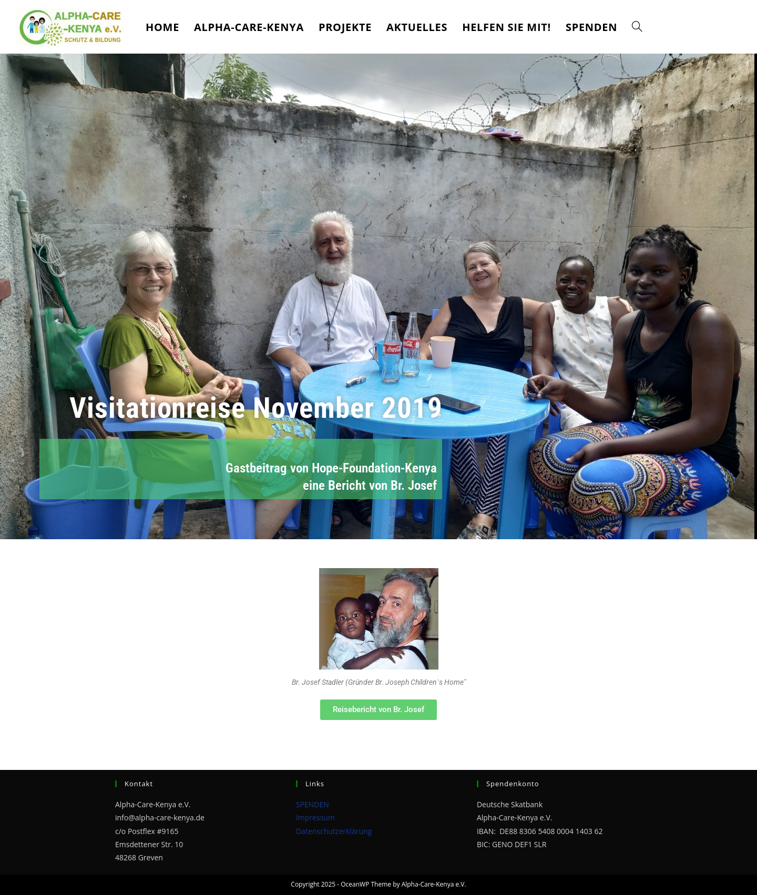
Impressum (315, 817)
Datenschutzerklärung (334, 831)
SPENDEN (312, 804)
